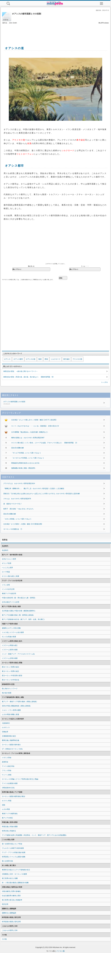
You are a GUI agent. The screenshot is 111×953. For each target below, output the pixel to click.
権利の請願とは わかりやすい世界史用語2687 (27, 438)
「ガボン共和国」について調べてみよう (17, 519)
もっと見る (104, 382)
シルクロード (55, 359)
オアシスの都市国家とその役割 (46, 403)
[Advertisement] (55, 32)
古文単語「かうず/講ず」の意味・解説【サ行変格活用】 (23, 524)
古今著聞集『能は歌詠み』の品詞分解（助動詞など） (30, 432)
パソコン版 (60, 951)
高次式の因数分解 (17, 448)
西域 (46, 359)
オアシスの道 (30, 359)
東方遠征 (66, 359)
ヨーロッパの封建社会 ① (12, 529)
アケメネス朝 (77, 359)
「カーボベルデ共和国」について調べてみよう (27, 458)
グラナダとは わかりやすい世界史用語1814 (19, 483)
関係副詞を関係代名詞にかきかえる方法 (25, 463)
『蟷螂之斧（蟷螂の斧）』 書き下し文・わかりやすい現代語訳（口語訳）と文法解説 (33, 488)
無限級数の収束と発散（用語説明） (23, 468)
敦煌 (40, 359)
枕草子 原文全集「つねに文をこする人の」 (19, 509)
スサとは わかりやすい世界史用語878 (17, 499)
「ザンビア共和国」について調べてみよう (26, 453)
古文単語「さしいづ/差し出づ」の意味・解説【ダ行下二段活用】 (34, 420)
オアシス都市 (18, 359)
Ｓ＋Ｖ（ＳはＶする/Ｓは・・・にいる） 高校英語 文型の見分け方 (35, 426)
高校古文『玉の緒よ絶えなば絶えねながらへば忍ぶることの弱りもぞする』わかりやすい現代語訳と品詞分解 (41, 494)
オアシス (7, 359)
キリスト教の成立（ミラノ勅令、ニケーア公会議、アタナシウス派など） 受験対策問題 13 (44, 443)
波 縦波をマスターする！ (12, 504)
